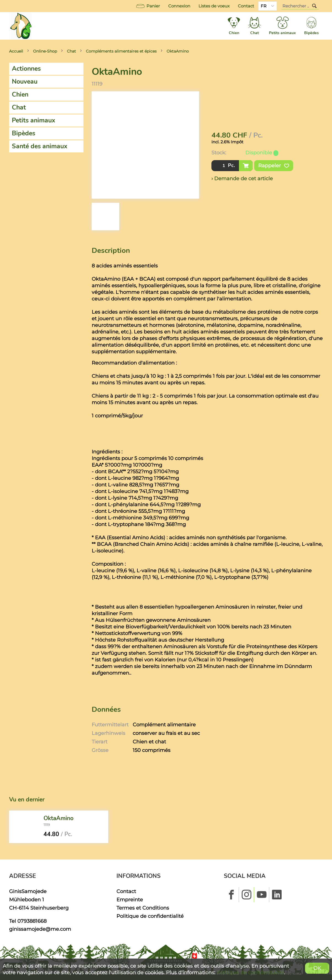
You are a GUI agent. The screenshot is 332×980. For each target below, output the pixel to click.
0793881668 (32, 921)
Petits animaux (33, 120)
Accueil (16, 51)
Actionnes (26, 68)
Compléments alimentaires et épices (121, 51)
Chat (71, 51)
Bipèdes (23, 133)
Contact (246, 6)
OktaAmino (178, 51)
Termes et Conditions (142, 908)
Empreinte (129, 899)
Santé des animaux (39, 146)
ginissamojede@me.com (40, 929)
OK (317, 968)
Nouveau (24, 81)
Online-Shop (45, 51)
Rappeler (273, 165)
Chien (20, 94)
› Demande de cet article (242, 178)
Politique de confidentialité (150, 916)
